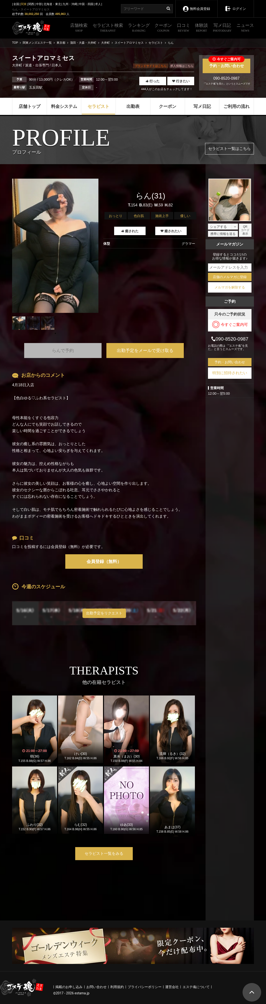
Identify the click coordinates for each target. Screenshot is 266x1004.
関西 (31, 4)
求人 (98, 4)
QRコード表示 (245, 230)
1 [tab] (55, 333)
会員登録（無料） (104, 561)
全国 (16, 4)
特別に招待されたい (229, 373)
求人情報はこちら (181, 66)
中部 (39, 4)
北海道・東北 (52, 4)
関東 (24, 4)
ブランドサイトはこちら (151, 66)
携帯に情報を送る (223, 234)
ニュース (245, 28)
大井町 (17, 65)
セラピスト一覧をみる (104, 853)
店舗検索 (79, 28)
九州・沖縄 (70, 4)
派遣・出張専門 (37, 65)
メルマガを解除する (229, 287)
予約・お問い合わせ (226, 63)
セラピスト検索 (108, 28)
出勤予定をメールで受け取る (145, 350)
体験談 (201, 28)
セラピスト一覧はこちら (229, 149)
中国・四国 (86, 4)
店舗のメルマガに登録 (230, 277)
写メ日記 (222, 28)
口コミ (183, 28)
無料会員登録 (196, 5)
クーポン (163, 28)
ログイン (235, 5)
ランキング (139, 28)
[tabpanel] (55, 246)
